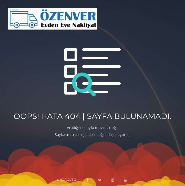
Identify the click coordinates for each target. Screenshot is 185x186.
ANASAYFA (67, 180)
